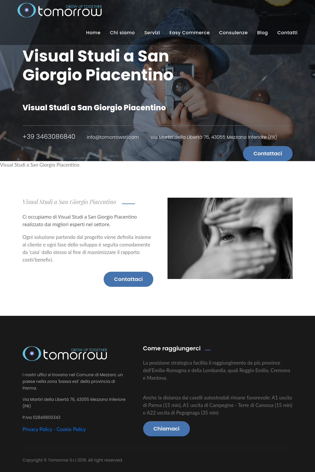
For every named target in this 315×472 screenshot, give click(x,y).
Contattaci (267, 153)
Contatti (287, 32)
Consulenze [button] (233, 32)
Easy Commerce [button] (190, 32)
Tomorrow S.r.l (62, 460)
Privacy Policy (37, 429)
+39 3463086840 (49, 136)
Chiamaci (167, 428)
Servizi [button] (152, 32)
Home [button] (93, 32)
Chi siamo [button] (122, 32)
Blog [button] (262, 32)
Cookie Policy (71, 429)
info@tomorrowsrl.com (113, 137)
